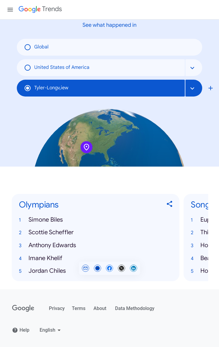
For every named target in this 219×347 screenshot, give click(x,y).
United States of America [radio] (56, 67)
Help (20, 330)
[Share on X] (121, 268)
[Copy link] (97, 268)
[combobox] (193, 67)
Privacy (57, 308)
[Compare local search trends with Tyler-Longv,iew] (210, 88)
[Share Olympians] (169, 205)
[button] (95, 219)
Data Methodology (134, 308)
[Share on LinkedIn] (133, 268)
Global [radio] (36, 47)
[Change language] (51, 330)
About (100, 308)
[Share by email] (85, 268)
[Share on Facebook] (109, 268)
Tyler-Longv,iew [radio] (46, 88)
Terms (79, 308)
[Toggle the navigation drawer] (10, 9)
